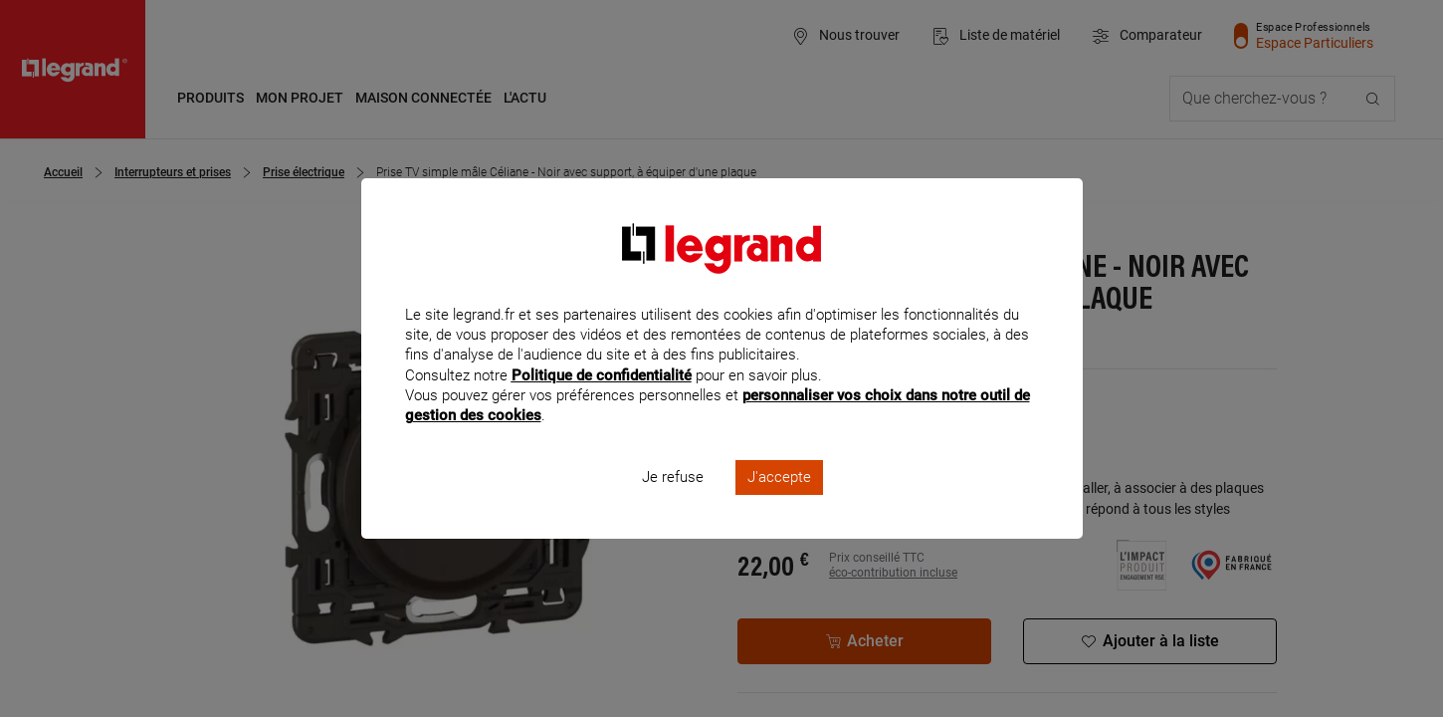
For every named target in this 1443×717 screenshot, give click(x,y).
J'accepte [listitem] (779, 504)
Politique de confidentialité (602, 401)
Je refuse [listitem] (673, 504)
